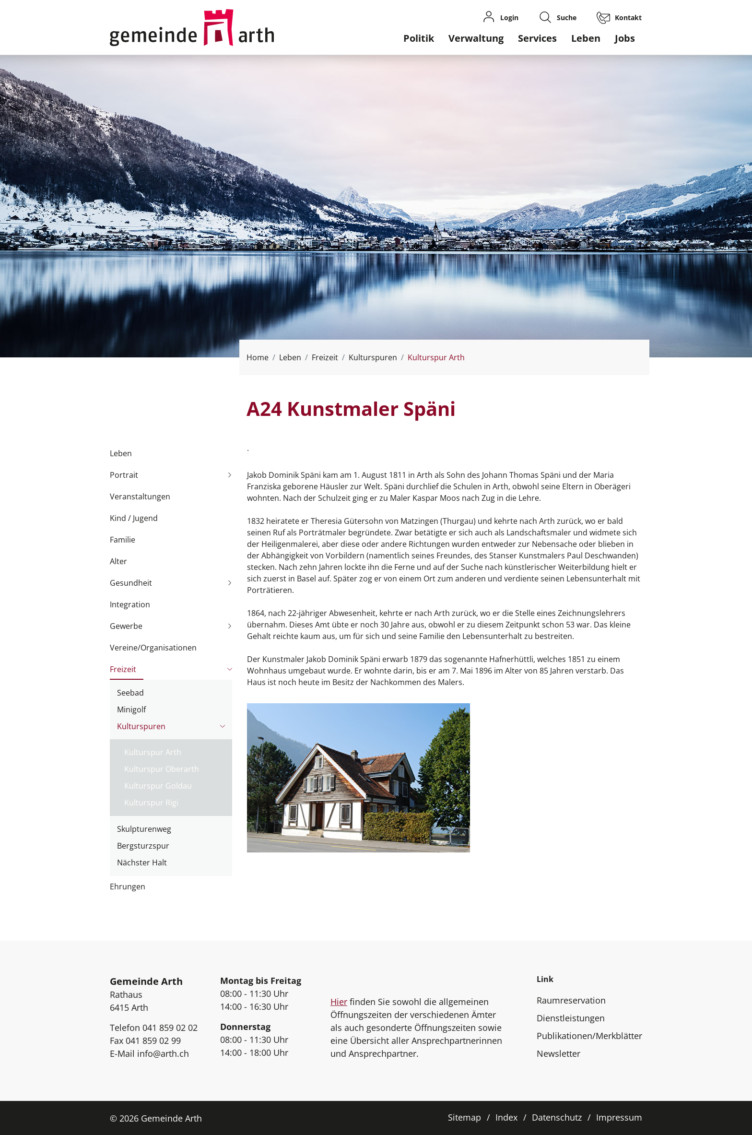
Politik (418, 38)
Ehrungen (127, 886)
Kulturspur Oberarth (161, 769)
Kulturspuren (141, 726)
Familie (122, 539)
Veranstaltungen (140, 496)
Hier (338, 1001)
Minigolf (131, 709)
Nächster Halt (142, 862)
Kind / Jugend (134, 518)
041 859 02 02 (170, 1027)
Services (537, 38)
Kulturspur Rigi (151, 802)
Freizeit (123, 669)
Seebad (130, 692)
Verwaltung (476, 38)
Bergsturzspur (143, 845)
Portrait (124, 475)
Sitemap (464, 1117)
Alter (118, 561)
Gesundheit (131, 583)
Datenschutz (557, 1117)
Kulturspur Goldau (158, 785)
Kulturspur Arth (152, 754)
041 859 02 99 (153, 1040)
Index (506, 1117)
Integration (130, 604)
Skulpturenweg (144, 829)
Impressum (619, 1117)
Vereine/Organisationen (153, 647)
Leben (585, 38)
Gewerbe (126, 626)
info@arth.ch (163, 1053)
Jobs (625, 38)
